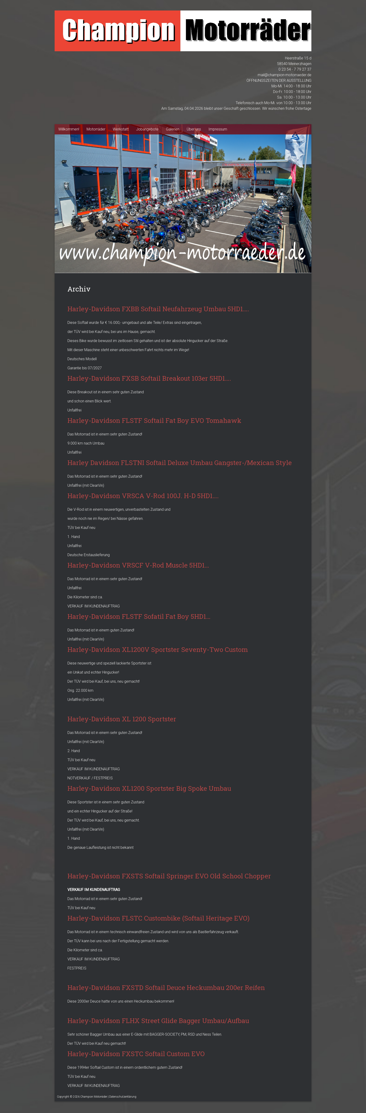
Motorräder (96, 129)
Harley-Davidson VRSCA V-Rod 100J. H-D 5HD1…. (143, 495)
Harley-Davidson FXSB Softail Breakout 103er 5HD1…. (149, 378)
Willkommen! (68, 129)
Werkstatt (121, 129)
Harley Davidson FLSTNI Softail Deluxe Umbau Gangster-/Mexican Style (179, 462)
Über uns (194, 129)
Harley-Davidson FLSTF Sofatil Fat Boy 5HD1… (139, 616)
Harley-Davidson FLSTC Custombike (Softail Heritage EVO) (158, 918)
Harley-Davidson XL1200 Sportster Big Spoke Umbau (149, 788)
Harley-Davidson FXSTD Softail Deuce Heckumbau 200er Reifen (166, 987)
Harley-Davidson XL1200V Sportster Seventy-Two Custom (157, 649)
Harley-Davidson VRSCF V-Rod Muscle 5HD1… (138, 565)
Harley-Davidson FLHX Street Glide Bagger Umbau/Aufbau (158, 1020)
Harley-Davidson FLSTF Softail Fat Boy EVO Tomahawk (154, 420)
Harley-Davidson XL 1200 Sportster (121, 719)
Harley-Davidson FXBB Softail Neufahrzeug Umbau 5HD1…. (158, 309)
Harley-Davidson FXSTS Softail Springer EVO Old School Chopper (169, 876)
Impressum (217, 129)
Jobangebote (147, 129)
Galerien (172, 129)
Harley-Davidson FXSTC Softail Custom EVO (136, 1053)
